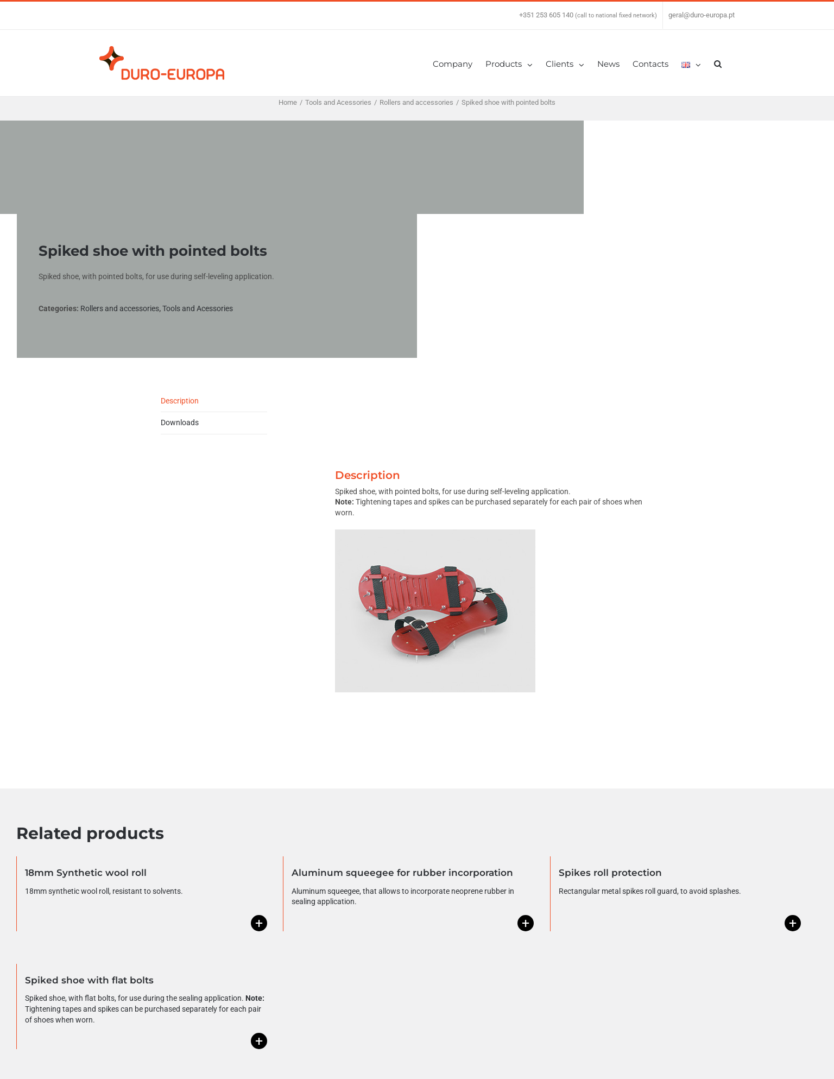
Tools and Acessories (197, 308)
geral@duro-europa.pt (701, 15)
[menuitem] (459, 63)
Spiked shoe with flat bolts (89, 980)
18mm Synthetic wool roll (86, 872)
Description (180, 400)
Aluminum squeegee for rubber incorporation (402, 872)
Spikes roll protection (610, 872)
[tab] (214, 401)
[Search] (718, 63)
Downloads (180, 422)
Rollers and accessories (119, 308)
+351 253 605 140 (546, 15)
